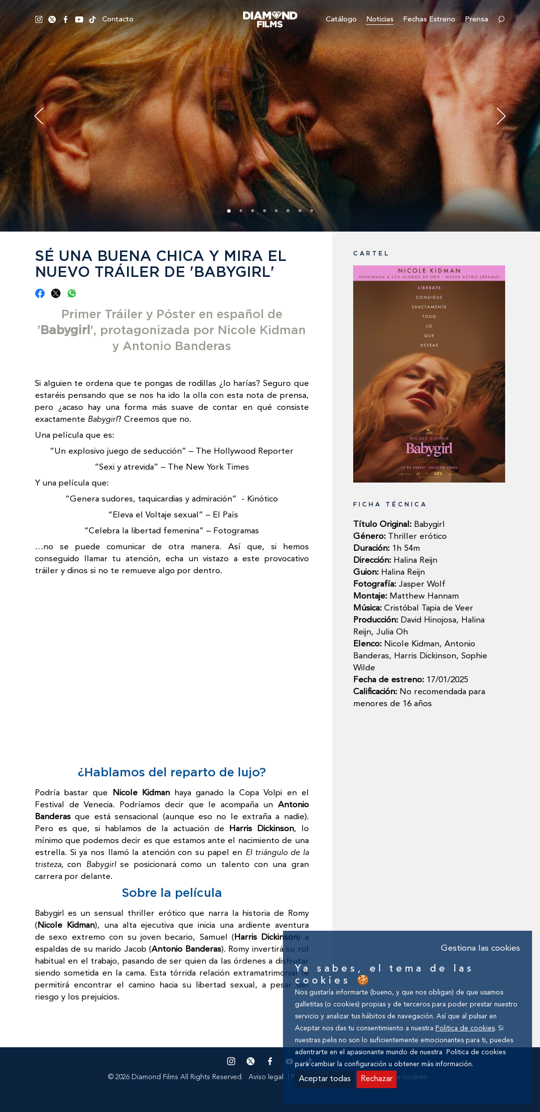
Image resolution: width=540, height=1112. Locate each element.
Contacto (118, 19)
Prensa (476, 19)
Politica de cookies (465, 1028)
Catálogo (341, 19)
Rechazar (377, 1079)
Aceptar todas (325, 1079)
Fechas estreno (429, 19)
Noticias (380, 19)
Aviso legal (266, 1077)
